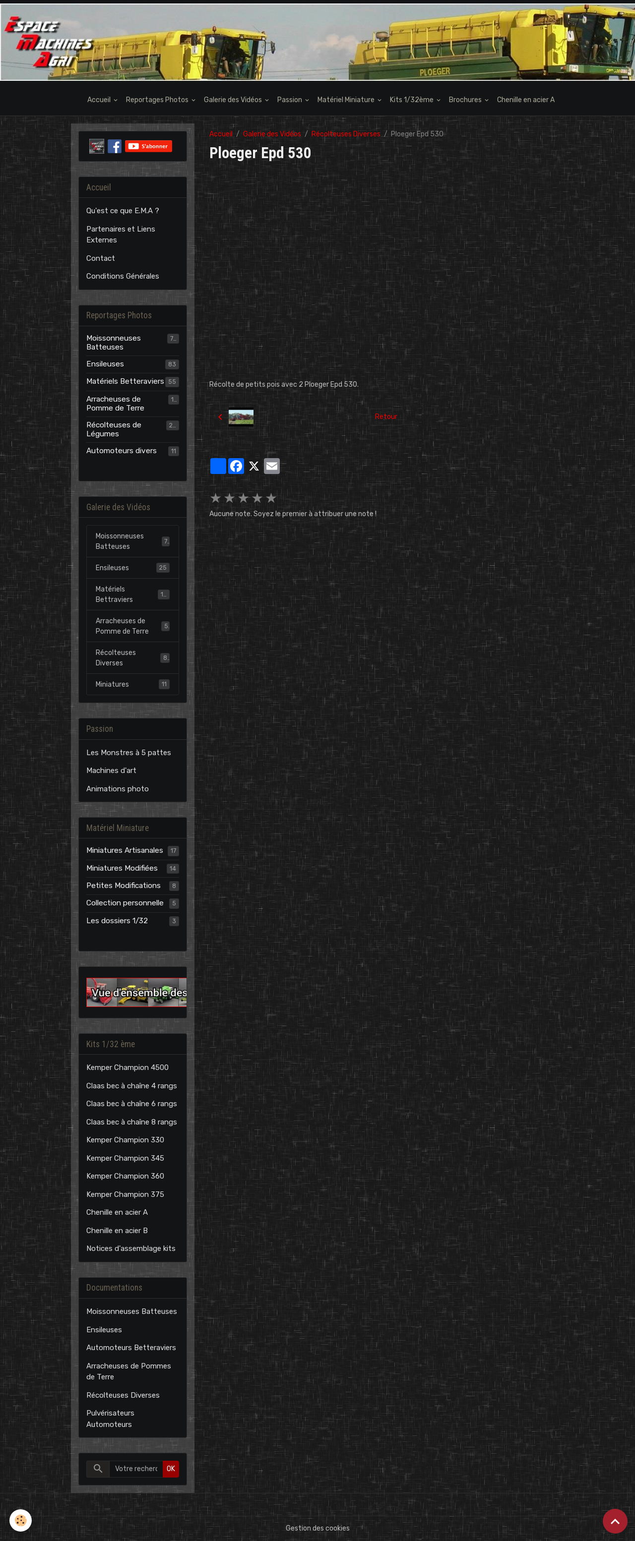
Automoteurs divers (121, 450)
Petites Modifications (123, 885)
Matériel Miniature (347, 100)
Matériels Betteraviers (125, 381)
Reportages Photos (158, 100)
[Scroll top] (615, 1521)
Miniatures (133, 684)
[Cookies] (21, 1520)
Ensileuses (105, 363)
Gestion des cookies (318, 1528)
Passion (290, 100)
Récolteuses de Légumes (113, 429)
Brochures (466, 100)
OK (171, 1469)
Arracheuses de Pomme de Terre (115, 404)
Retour (386, 417)
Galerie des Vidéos (233, 100)
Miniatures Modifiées (122, 868)
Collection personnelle (125, 902)
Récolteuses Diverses (346, 134)
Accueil (99, 100)
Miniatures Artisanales (124, 850)
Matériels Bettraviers (133, 594)
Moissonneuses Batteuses (113, 343)
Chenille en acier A (526, 100)
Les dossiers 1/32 (117, 920)
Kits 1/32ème (412, 100)
